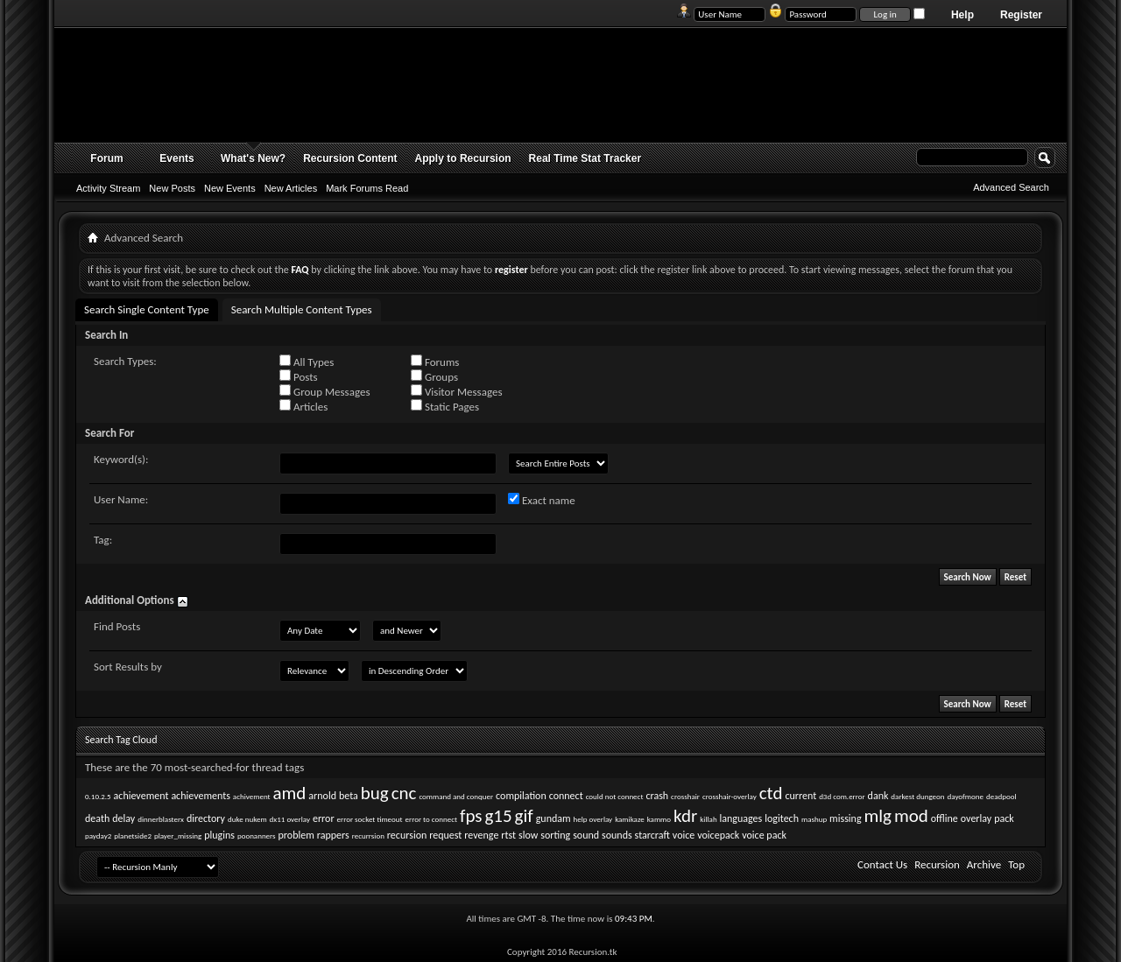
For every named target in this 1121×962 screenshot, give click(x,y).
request (445, 835)
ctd (771, 793)
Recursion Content (350, 158)
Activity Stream (108, 188)
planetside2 (133, 835)
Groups (434, 376)
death (97, 818)
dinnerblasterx (160, 819)
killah (708, 819)
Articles (303, 406)
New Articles (291, 188)
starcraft (652, 835)
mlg (878, 815)
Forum (106, 158)
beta (348, 796)
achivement (252, 796)
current (800, 796)
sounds (617, 835)
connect (566, 796)
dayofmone (966, 796)
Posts (298, 376)
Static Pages (445, 406)
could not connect (615, 796)
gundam (553, 818)
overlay (976, 818)
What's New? (253, 158)
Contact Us (882, 864)
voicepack (718, 835)
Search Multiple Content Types (301, 309)
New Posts (172, 188)
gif (524, 815)
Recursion (937, 864)
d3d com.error (841, 796)
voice (683, 835)
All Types (306, 362)
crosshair (685, 796)
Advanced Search (1011, 187)
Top (1016, 864)
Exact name (541, 500)
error (324, 818)
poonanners (256, 835)
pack (1004, 818)
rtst (508, 835)
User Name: (121, 499)
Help (962, 15)
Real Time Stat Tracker (585, 158)
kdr (685, 815)
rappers (333, 835)
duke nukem (247, 819)
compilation (521, 796)
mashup (814, 819)
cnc (404, 793)
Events (176, 158)
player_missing (177, 835)
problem (296, 835)
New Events (230, 188)
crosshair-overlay (729, 796)
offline (944, 818)
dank (878, 796)
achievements (200, 796)
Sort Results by (128, 666)
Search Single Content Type (146, 309)
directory (206, 818)
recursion (407, 835)
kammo (659, 819)
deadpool (1001, 796)
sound (586, 835)
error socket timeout (370, 819)
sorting (555, 835)
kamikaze (630, 819)
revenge (481, 835)
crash (656, 796)
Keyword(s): (121, 459)
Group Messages (324, 391)
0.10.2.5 (98, 796)
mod (911, 815)
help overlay (593, 819)
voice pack (764, 835)
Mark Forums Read (367, 188)
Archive (984, 864)
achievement (141, 796)
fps (471, 815)
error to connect (431, 819)
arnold (322, 796)
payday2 (98, 835)
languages (741, 818)
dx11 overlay (290, 819)
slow (528, 835)
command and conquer (456, 796)
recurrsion (368, 835)
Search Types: (125, 361)
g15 (497, 815)
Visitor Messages (456, 391)
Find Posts (117, 626)
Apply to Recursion (463, 158)
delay (123, 818)
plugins (219, 835)
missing (845, 818)
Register (1021, 15)
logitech (782, 818)
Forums (435, 362)
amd (290, 793)
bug (375, 793)
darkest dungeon (917, 796)
